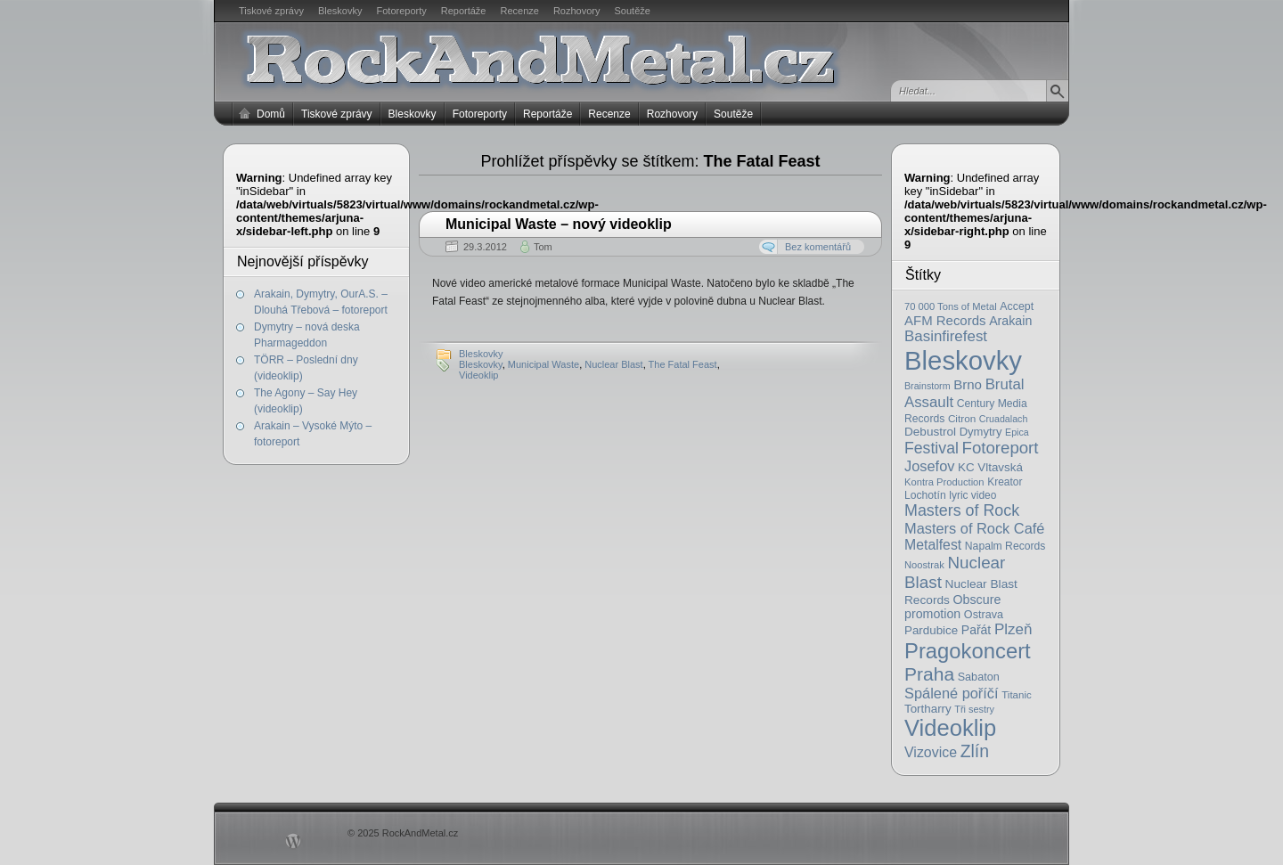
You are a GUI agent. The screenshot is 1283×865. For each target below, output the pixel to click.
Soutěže (632, 10)
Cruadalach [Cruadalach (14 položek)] (1003, 418)
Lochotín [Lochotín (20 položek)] (925, 495)
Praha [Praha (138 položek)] (929, 674)
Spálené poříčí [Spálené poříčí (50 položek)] (951, 693)
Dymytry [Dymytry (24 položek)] (981, 431)
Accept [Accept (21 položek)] (1017, 306)
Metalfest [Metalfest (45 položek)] (932, 544)
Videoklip (478, 375)
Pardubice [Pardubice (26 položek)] (931, 630)
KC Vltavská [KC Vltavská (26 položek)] (990, 467)
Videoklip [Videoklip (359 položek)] (950, 727)
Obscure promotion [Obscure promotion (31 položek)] (952, 606)
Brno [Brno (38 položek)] (967, 384)
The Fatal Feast (683, 364)
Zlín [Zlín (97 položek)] (974, 751)
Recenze (520, 10)
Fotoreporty (401, 10)
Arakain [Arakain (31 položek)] (1010, 321)
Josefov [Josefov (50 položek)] (929, 466)
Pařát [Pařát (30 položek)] (976, 630)
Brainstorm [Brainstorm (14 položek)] (927, 385)
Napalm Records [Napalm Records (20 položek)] (1005, 546)
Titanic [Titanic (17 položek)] (1016, 695)
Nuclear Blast (613, 364)
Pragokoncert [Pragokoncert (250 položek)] (967, 651)
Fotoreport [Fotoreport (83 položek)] (1000, 447)
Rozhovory (577, 10)
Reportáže (463, 10)
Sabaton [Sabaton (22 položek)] (979, 677)
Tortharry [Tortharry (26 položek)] (928, 708)
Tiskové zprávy (271, 10)
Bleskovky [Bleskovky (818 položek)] (963, 360)
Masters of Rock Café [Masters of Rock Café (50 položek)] (974, 528)
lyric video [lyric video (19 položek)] (972, 495)
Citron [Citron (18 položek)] (962, 418)
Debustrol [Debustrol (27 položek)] (930, 431)
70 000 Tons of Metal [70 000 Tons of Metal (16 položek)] (950, 306)
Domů (271, 114)
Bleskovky (340, 10)
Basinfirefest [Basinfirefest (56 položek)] (945, 336)
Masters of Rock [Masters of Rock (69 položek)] (961, 510)
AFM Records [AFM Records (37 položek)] (945, 320)
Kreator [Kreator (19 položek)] (1004, 482)
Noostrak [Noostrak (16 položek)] (924, 564)
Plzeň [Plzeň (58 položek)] (1013, 629)
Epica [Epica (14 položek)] (1017, 432)
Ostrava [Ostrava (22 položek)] (983, 614)
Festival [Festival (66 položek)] (931, 448)
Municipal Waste (543, 364)
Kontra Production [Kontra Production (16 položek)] (944, 482)
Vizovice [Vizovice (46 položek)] (930, 752)
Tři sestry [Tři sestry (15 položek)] (974, 709)
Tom (543, 246)
